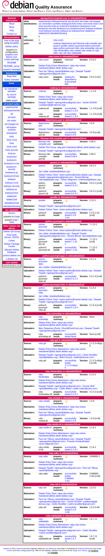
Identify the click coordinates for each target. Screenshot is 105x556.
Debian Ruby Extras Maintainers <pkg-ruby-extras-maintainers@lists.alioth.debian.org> (62, 66)
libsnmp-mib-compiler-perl (89, 43)
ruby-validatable (74, 53)
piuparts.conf (11, 54)
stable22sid (11, 199)
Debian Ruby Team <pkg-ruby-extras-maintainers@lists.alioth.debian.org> (56, 98)
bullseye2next (11, 193)
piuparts (6, 548)
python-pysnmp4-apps (43, 261)
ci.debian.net (12, 259)
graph (14, 100)
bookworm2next (11, 176)
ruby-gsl (98, 48)
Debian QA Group (11, 231)
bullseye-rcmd (11, 183)
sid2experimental (12, 110)
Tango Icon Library (80, 550)
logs (17, 59)
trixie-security (11, 150)
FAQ (12, 30)
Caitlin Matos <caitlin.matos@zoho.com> (78, 388)
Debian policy (11, 46)
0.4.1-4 (74, 279)
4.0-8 (73, 135)
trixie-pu (11, 153)
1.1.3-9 (74, 111)
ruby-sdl (62, 53)
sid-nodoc (11, 120)
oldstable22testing (11, 206)
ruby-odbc (43, 456)
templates (14, 43)
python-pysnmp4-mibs (69, 48)
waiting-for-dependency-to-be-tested (71, 79)
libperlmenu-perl (69, 43)
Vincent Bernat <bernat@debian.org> (84, 236)
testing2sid (12, 133)
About (11, 24)
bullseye (12, 179)
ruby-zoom (58, 40)
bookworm (12, 160)
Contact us (12, 34)
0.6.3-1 (74, 185)
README (11, 63)
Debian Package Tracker (11, 245)
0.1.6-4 (74, 307)
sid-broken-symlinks (11, 128)
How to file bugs (11, 40)
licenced (20, 548)
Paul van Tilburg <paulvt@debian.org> (57, 71)
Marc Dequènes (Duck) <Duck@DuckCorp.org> (61, 328)
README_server (12, 66)
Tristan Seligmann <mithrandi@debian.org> (80, 179)
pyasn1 (56, 46)
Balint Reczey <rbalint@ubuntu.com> (76, 357)
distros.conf (11, 57)
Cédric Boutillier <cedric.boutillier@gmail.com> (73, 504)
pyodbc (64, 46)
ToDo (11, 222)
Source (11, 213)
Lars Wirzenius (51, 548)
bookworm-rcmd (11, 163)
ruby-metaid (75, 50)
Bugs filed (11, 76)
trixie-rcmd (12, 147)
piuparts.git (30, 550)
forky (11, 136)
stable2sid (11, 196)
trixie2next (12, 157)
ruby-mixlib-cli (87, 50)
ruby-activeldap (87, 48)
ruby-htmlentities (61, 50)
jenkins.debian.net (11, 255)
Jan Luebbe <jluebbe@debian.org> (55, 267)
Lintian (12, 240)
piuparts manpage (11, 69)
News (11, 27)
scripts (7, 59)
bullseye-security (12, 186)
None (73, 336)
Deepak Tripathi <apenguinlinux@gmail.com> (65, 72)
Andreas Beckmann (85, 548)
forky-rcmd (12, 140)
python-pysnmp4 (76, 46)
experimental (12, 107)
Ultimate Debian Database (11, 251)
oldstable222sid (12, 86)
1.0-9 (73, 421)
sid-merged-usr (12, 124)
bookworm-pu (11, 172)
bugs (17, 216)
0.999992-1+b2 (69, 479)
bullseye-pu (11, 189)
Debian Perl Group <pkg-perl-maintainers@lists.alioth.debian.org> (69, 147)
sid (11, 114)
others (18, 550)
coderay (57, 43)
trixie (11, 143)
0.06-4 (74, 156)
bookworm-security (11, 168)
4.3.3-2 (74, 394)
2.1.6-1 (74, 449)
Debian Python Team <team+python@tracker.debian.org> (66, 175)
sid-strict (12, 117)
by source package (11, 95)
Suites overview (11, 80)
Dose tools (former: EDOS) (11, 236)
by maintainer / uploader (12, 90)
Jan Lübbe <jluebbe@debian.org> (54, 171)
